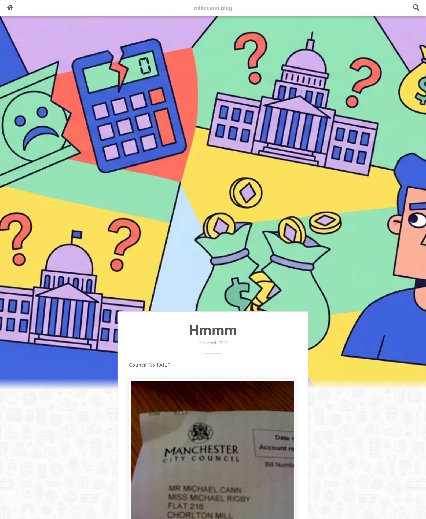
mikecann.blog (213, 7)
